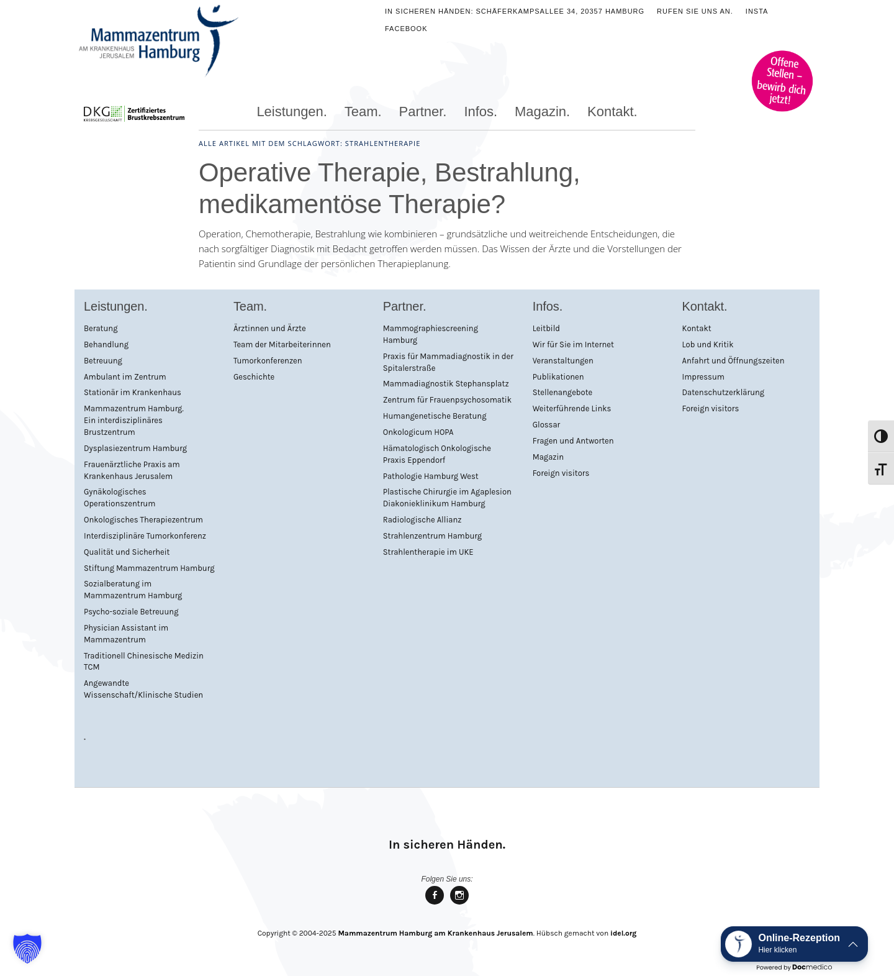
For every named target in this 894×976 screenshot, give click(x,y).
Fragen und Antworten (573, 440)
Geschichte (253, 376)
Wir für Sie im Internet (573, 344)
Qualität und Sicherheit (126, 552)
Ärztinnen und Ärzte (269, 328)
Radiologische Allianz (422, 519)
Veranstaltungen (563, 360)
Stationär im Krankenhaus (132, 392)
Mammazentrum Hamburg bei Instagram (459, 904)
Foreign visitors (561, 473)
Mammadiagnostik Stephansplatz (446, 383)
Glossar (547, 424)
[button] (27, 948)
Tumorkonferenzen (267, 360)
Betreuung (103, 360)
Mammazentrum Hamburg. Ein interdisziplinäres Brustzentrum (134, 420)
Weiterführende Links (572, 408)
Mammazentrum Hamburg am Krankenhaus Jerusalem (435, 933)
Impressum (703, 376)
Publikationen (558, 376)
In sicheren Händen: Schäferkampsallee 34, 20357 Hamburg (514, 11)
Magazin (548, 457)
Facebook (406, 28)
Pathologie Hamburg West (431, 476)
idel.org (623, 933)
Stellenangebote (563, 392)
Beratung (101, 328)
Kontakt (696, 328)
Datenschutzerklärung (723, 392)
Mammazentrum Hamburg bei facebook (434, 904)
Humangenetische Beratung (435, 416)
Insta (757, 11)
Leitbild (546, 328)
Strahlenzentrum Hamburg (432, 535)
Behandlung (106, 344)
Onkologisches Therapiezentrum (143, 519)
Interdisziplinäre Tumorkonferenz (145, 535)
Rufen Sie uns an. (695, 11)
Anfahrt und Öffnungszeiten (733, 360)
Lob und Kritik (708, 344)
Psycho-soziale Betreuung (131, 611)
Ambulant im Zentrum (125, 376)
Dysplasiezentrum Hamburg (135, 448)
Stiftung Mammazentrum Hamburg (149, 568)
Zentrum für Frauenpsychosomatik (447, 399)
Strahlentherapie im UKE (428, 552)
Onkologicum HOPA (418, 432)
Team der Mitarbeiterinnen (282, 344)
